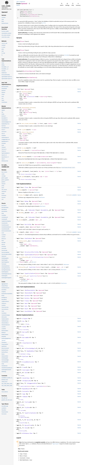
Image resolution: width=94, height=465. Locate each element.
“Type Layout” (55, 443)
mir (24, 1)
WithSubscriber (27, 433)
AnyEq (24, 326)
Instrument (26, 370)
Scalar (25, 137)
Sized (22, 174)
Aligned (25, 318)
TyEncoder (31, 217)
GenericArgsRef (51, 162)
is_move (23, 129)
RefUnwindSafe (30, 290)
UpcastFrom (23, 422)
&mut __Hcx (27, 244)
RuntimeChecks (33, 16)
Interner (22, 416)
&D (39, 171)
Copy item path (29, 3)
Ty (38, 123)
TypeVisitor (33, 276)
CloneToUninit (27, 343)
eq (19, 227)
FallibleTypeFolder (38, 257)
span (22, 176)
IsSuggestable (31, 383)
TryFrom (27, 402)
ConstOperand (33, 14)
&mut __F (29, 260)
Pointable (25, 391)
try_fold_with (23, 257)
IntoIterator (31, 96)
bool (35, 129)
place (23, 150)
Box (27, 14)
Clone (26, 187)
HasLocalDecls (28, 174)
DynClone (25, 356)
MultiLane (22, 430)
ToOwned (25, 396)
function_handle (26, 91)
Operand (27, 89)
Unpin (26, 308)
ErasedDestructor (28, 362)
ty (22, 171)
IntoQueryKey (26, 380)
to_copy (23, 148)
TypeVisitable (29, 273)
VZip (26, 428)
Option (34, 150)
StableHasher (34, 245)
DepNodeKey (30, 351)
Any (23, 321)
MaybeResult (26, 388)
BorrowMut (25, 337)
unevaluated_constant (28, 107)
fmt (20, 203)
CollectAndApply (30, 348)
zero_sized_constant (27, 123)
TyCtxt (25, 93)
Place (25, 11)
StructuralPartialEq (32, 252)
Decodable (44, 210)
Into (26, 372)
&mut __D (33, 212)
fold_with (22, 267)
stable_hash (22, 241)
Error (34, 262)
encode (21, 219)
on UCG (43, 23)
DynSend (27, 295)
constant (24, 156)
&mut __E (38, 219)
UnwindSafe (29, 293)
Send (26, 303)
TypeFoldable (29, 254)
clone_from (22, 195)
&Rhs (31, 232)
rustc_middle (19, 1)
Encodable (44, 217)
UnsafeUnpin (29, 311)
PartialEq (28, 224)
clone (20, 190)
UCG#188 (66, 55)
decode (21, 212)
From (23, 367)
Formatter (36, 203)
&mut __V (29, 279)
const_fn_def (25, 162)
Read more (37, 192)
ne (19, 232)
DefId (26, 95)
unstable (74, 195)
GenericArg (43, 96)
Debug (26, 201)
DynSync (27, 298)
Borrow (24, 332)
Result (47, 203)
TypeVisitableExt (30, 413)
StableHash (28, 238)
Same (23, 394)
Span (24, 98)
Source (18, 5)
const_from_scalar (27, 132)
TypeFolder (32, 267)
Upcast (29, 420)
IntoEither (26, 378)
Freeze (27, 301)
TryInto (27, 407)
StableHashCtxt (36, 241)
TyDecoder (31, 210)
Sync (26, 306)
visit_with (22, 276)
